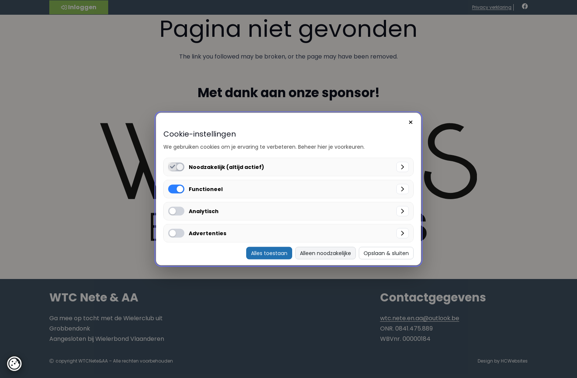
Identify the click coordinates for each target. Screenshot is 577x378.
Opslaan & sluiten (386, 253)
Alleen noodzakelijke (325, 253)
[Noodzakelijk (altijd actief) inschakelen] (172, 166)
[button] (14, 363)
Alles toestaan (269, 253)
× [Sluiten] (410, 122)
